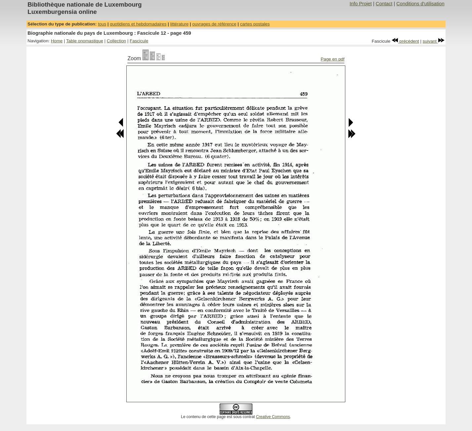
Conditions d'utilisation (420, 3)
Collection (116, 40)
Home (57, 40)
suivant (434, 41)
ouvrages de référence (214, 24)
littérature (179, 24)
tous (102, 24)
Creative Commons (273, 416)
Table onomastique (84, 40)
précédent (405, 41)
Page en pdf (333, 59)
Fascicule (139, 40)
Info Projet (361, 3)
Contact (384, 3)
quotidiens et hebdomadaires (138, 24)
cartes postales (255, 24)
